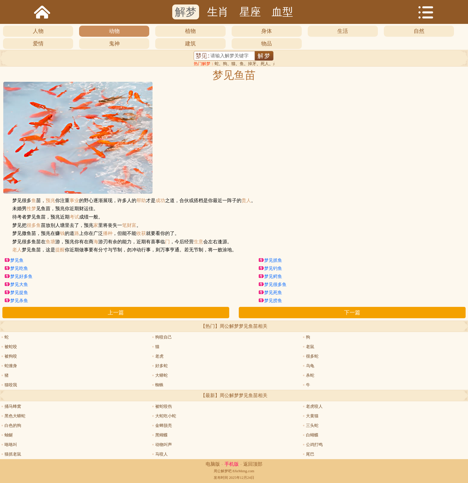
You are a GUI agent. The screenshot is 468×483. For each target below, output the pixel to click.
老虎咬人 (314, 406)
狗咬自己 (163, 337)
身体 (266, 31)
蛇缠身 (10, 366)
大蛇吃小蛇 (165, 416)
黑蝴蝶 (161, 435)
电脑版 (213, 464)
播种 (108, 233)
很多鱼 (34, 225)
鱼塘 (50, 241)
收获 (141, 233)
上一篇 (116, 313)
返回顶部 (252, 464)
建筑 (190, 44)
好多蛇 (161, 366)
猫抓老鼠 (12, 454)
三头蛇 (312, 425)
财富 (131, 225)
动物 (114, 31)
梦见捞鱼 (273, 300)
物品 (266, 44)
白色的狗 (12, 425)
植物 (190, 31)
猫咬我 (10, 385)
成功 (160, 200)
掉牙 (252, 63)
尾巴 (310, 454)
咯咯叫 (10, 444)
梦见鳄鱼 (273, 276)
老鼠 (310, 346)
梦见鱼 (17, 260)
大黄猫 (312, 416)
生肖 (218, 12)
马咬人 (161, 454)
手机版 (231, 464)
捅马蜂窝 (12, 406)
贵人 (246, 200)
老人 (17, 250)
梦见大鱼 (19, 284)
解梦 (185, 12)
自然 (419, 31)
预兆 (50, 200)
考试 (74, 217)
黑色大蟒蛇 (14, 416)
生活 (342, 31)
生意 (198, 241)
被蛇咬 (10, 346)
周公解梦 (221, 471)
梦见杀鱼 (19, 300)
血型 (282, 12)
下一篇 (352, 313)
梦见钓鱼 (273, 268)
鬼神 (114, 44)
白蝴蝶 (312, 435)
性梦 (31, 208)
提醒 (60, 250)
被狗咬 (10, 356)
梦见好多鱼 (21, 276)
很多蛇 (312, 356)
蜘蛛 (159, 385)
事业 (74, 200)
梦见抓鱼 (273, 260)
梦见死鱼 (273, 292)
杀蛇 (310, 375)
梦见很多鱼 (275, 284)
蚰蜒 (8, 435)
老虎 (159, 356)
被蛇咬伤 (163, 406)
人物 (38, 31)
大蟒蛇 (161, 375)
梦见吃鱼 (19, 268)
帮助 (141, 200)
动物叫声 (163, 444)
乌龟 (310, 366)
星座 (250, 12)
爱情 (38, 44)
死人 (265, 63)
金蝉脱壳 (163, 425)
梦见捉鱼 (19, 292)
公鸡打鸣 (314, 444)
